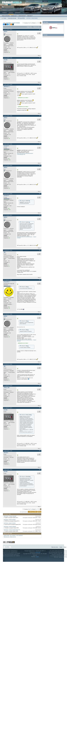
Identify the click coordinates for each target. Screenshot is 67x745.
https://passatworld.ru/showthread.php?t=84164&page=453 (25, 154)
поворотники (6, 535)
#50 (40, 279)
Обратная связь (54, 547)
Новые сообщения (6, 15)
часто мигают (13, 535)
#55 (40, 450)
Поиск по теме (37, 26)
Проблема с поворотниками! (10, 526)
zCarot (37, 556)
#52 (40, 364)
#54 (40, 407)
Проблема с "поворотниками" (10, 516)
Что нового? (26, 12)
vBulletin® (37, 552)
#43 (40, 84)
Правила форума (47, 12)
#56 (40, 469)
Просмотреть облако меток (10, 537)
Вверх (39, 55)
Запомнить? (28, 3)
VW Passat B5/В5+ (21, 18)
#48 (40, 215)
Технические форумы (12, 18)
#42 (40, 57)
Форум (11, 12)
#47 (40, 193)
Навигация (29, 15)
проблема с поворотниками (10, 519)
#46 (40, 165)
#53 (40, 385)
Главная (4, 12)
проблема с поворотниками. (13, 23)
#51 (40, 314)
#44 (40, 115)
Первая (33, 23)
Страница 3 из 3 (27, 23)
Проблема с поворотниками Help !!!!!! (12, 529)
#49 (40, 250)
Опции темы (29, 26)
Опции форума (21, 15)
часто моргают (19, 535)
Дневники (17, 12)
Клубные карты (36, 12)
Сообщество (13, 15)
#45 (40, 143)
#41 (40, 29)
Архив (61, 547)
